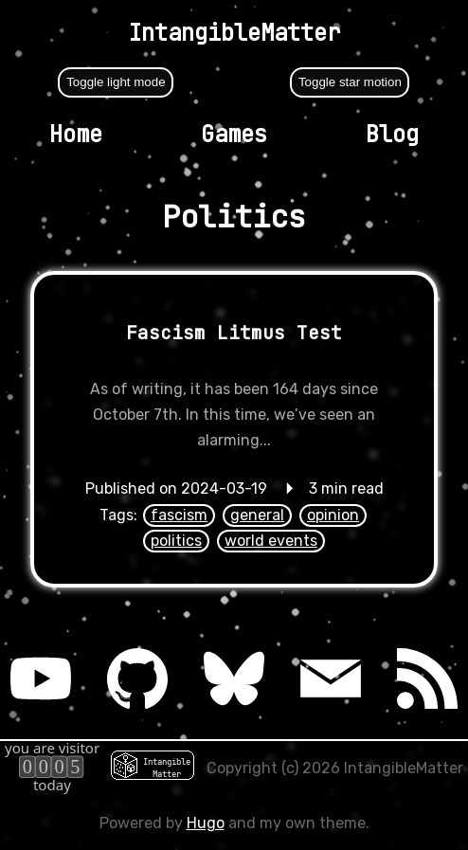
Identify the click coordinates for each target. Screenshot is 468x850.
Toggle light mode (115, 82)
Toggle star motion (350, 82)
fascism (179, 515)
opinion (333, 515)
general (257, 515)
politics (176, 541)
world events (271, 541)
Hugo (206, 823)
